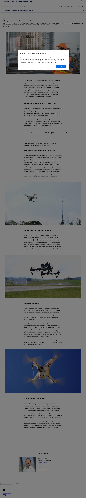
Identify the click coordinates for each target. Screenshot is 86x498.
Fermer (60, 66)
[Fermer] (67, 51)
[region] (43, 60)
